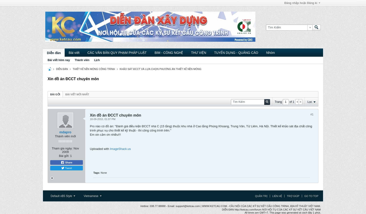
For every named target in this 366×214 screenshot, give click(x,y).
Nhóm (270, 53)
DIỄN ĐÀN (62, 69)
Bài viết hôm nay (59, 60)
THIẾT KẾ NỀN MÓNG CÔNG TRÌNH (94, 69)
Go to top (311, 196)
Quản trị (261, 196)
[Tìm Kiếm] (289, 27)
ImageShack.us (120, 149)
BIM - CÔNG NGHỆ (169, 53)
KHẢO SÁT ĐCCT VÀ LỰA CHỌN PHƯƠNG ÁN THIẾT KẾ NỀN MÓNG (160, 69)
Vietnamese (93, 196)
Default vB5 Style (63, 196)
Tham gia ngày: (62, 148)
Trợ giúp (293, 196)
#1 (311, 114)
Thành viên (82, 60)
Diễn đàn (54, 53)
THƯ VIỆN (198, 53)
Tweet (66, 168)
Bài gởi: (64, 156)
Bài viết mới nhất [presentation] (77, 94)
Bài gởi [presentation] (55, 94)
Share (66, 162)
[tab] (55, 94)
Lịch (97, 60)
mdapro (65, 132)
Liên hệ (277, 196)
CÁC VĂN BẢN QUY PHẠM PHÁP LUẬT (117, 53)
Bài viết (74, 53)
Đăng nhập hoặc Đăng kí (302, 3)
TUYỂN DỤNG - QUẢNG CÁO (236, 53)
